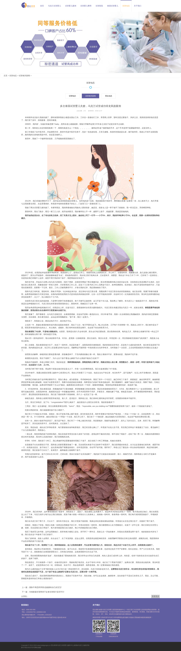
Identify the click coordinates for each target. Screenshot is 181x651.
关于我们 (137, 6)
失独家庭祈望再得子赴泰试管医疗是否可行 (46, 592)
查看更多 (155, 596)
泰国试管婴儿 (112, 6)
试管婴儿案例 (70, 6)
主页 (5, 76)
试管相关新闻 (24, 76)
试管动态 (126, 6)
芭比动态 (108, 96)
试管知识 (72, 96)
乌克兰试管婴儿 (54, 6)
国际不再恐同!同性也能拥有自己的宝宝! (45, 587)
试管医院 (99, 6)
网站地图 (38, 647)
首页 (42, 6)
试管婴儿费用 (85, 6)
